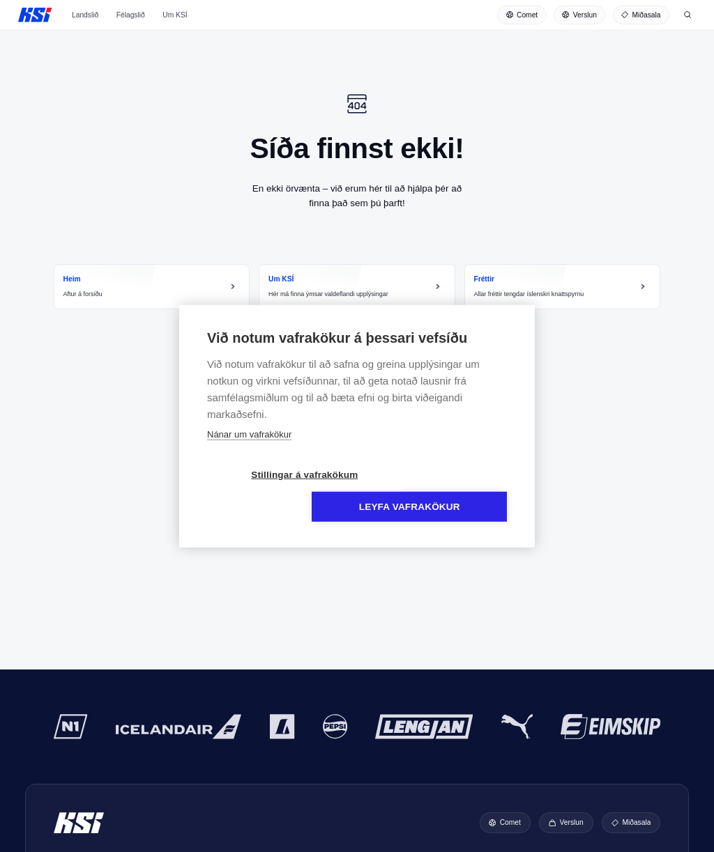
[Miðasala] (641, 17)
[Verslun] (580, 17)
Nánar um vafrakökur (249, 450)
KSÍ (35, 17)
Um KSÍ (174, 24)
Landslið (85, 24)
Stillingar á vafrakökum (276, 491)
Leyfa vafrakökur (437, 491)
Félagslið (130, 24)
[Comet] (522, 17)
